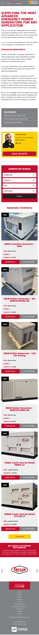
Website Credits (22, 624)
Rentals (20, 597)
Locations (19, 612)
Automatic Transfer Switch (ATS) (14, 116)
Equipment (19, 600)
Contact (3, 42)
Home (2, 3)
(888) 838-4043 (15, 2)
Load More (19, 537)
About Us (19, 595)
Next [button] (37, 571)
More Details (10, 262)
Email (19, 143)
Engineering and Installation (13, 122)
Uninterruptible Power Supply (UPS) (16, 119)
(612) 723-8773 (19, 153)
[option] (19, 570)
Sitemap (15, 624)
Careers (19, 614)
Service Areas (19, 609)
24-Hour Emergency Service (19, 607)
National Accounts (19, 604)
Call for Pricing (28, 262)
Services (19, 602)
